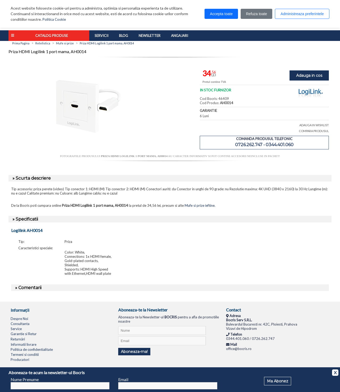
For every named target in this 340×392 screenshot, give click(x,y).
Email (123, 379)
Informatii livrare (23, 344)
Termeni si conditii (25, 354)
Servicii (101, 35)
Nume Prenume (25, 379)
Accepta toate (221, 14)
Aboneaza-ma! (134, 351)
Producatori (20, 359)
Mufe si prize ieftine (200, 205)
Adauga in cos (309, 75)
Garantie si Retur (24, 334)
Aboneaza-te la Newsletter (143, 309)
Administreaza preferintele (302, 14)
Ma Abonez (277, 381)
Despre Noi (19, 319)
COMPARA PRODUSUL (314, 131)
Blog (123, 35)
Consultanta (20, 324)
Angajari (179, 35)
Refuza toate (256, 14)
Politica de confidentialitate (32, 349)
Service (16, 329)
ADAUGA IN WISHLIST (314, 125)
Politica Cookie (54, 19)
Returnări (18, 339)
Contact (233, 309)
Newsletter (149, 35)
